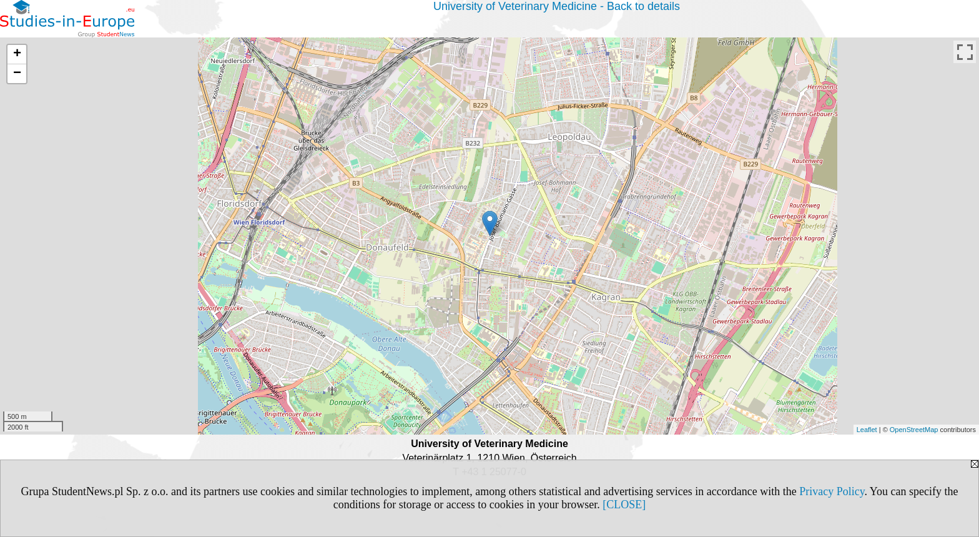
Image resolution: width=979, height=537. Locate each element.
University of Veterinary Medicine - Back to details (556, 6)
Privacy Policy (831, 491)
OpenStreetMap (914, 429)
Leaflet (867, 429)
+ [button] (17, 54)
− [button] (17, 73)
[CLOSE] (624, 504)
